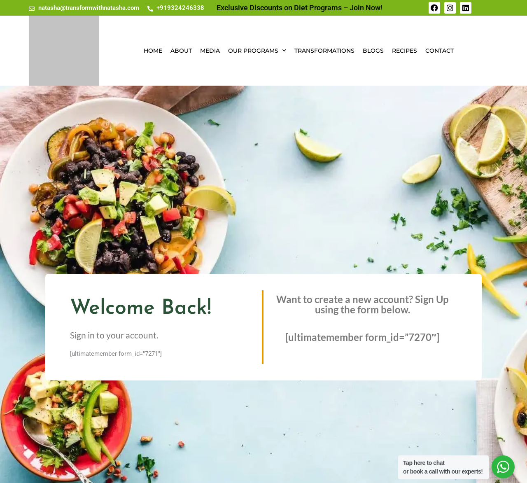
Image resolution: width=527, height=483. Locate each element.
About (181, 50)
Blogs (373, 50)
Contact (439, 50)
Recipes (404, 50)
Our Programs (257, 50)
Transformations (324, 50)
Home (153, 50)
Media (210, 50)
